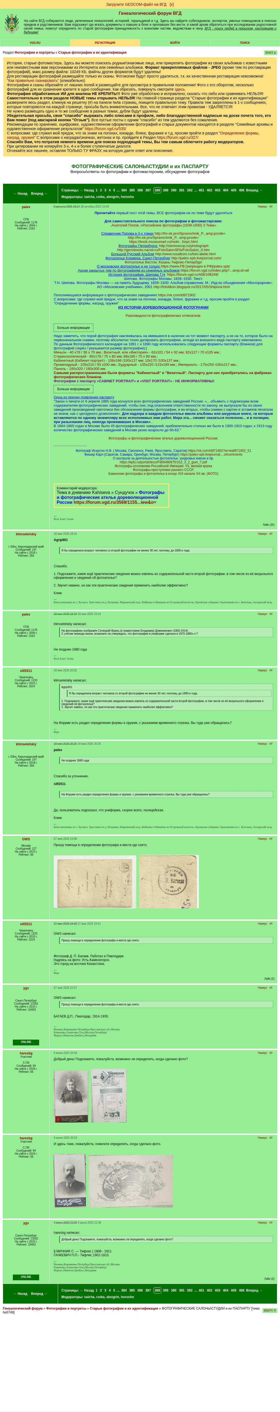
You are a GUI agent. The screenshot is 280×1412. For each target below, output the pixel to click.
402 (209, 190)
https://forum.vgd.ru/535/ (105, 128)
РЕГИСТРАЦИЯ (105, 42)
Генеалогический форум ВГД (150, 13)
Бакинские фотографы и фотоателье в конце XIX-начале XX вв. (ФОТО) (163, 474)
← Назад (20, 193)
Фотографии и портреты (34, 52)
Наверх (262, 206)
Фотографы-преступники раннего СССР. (163, 470)
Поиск (245, 42)
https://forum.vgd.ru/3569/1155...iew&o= (115, 502)
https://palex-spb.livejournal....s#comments (211, 454)
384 (124, 190)
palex (26, 207)
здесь (180, 89)
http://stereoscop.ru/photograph (184, 246)
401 (201, 190)
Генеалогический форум (22, 1308)
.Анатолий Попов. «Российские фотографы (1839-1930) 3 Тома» (164, 225)
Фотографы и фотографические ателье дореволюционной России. (163, 438)
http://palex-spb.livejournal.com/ (196, 258)
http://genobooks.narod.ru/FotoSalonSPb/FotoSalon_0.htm (163, 250)
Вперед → (39, 193)
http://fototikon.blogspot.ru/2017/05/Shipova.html (192, 287)
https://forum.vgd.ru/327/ (177, 137)
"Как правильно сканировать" (33, 80)
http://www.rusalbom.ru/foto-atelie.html (185, 254)
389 (165, 190)
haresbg (26, 1053)
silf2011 (26, 671)
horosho (127, 197)
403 (217, 190)
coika (100, 197)
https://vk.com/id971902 (176, 295)
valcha (89, 197)
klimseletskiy (26, 534)
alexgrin (112, 197)
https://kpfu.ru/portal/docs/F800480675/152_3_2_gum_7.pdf (163, 462)
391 (181, 190)
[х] (172, 4)
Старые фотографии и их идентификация (92, 52)
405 (233, 190)
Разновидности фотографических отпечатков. (163, 316)
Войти (175, 42)
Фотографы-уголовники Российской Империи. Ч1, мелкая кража (163, 466)
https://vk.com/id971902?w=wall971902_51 (219, 451)
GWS (26, 839)
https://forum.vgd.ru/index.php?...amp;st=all (215, 270)
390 (174, 190)
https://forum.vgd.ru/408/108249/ (192, 274)
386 (140, 190)
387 (148, 190)
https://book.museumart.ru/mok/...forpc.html (163, 242)
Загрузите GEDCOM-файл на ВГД (136, 4)
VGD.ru (35, 42)
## (270, 206)
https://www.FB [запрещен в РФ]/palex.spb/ (195, 266)
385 (132, 190)
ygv (26, 988)
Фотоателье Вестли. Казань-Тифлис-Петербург (163, 262)
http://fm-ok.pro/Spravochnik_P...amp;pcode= (190, 233)
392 (189, 190)
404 (225, 190)
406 (241, 190)
